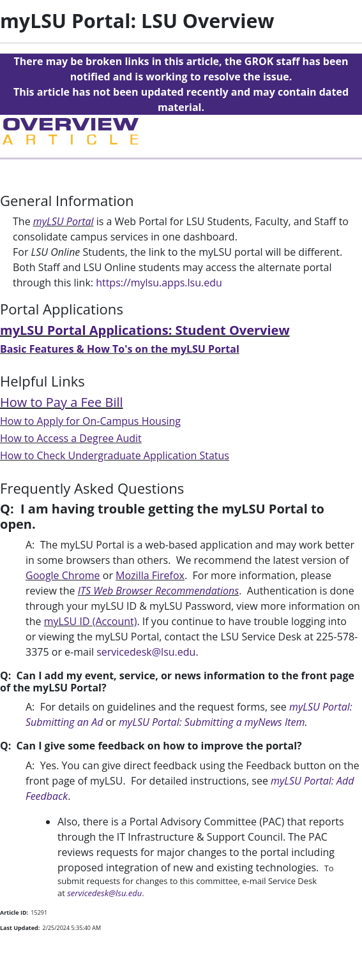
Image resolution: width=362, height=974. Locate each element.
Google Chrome (63, 575)
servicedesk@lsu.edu (145, 652)
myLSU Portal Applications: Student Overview (145, 330)
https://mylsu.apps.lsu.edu (159, 283)
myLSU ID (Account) (90, 621)
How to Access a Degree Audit (71, 438)
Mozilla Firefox (150, 575)
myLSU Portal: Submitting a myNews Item (212, 722)
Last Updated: (20, 928)
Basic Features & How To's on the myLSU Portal (119, 349)
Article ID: (14, 912)
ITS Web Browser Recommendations (158, 591)
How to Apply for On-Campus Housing (90, 421)
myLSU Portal (63, 221)
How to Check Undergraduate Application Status (114, 455)
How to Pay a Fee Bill (61, 402)
